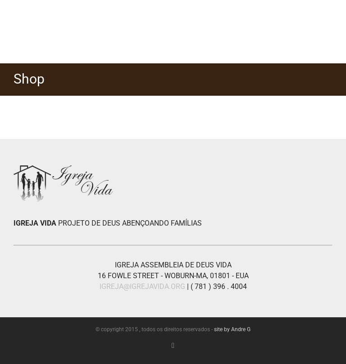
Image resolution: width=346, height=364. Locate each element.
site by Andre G (232, 329)
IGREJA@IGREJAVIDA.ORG (142, 286)
